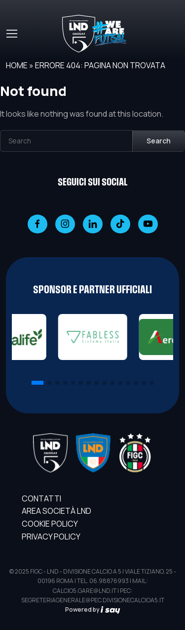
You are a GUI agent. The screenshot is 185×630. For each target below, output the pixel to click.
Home (17, 65)
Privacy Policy (51, 536)
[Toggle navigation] (11, 34)
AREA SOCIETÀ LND (56, 510)
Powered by (92, 609)
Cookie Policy (50, 523)
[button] (37, 383)
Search (159, 140)
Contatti (41, 498)
